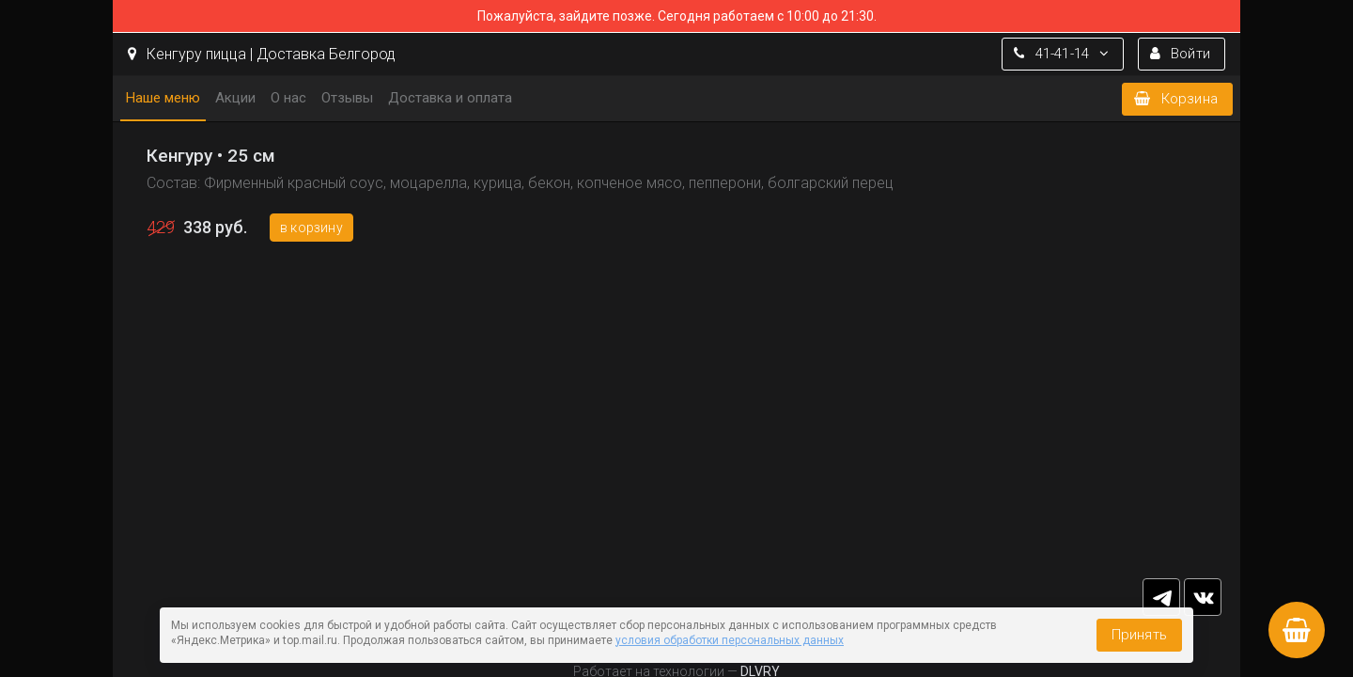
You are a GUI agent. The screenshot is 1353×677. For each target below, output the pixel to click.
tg (1161, 597)
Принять (1139, 634)
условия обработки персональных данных (729, 640)
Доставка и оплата (450, 97)
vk (1202, 597)
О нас (288, 97)
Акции (235, 97)
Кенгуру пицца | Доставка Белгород (262, 54)
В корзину (311, 227)
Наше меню (163, 97)
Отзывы (347, 97)
